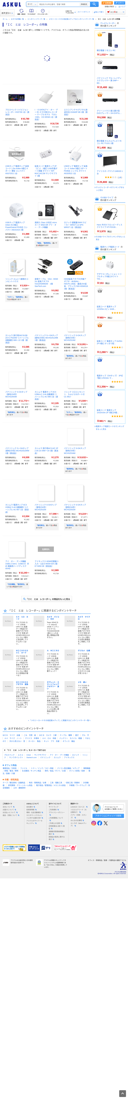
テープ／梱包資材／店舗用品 (14, 783)
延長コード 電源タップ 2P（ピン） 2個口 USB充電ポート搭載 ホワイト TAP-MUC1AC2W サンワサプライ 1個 (46, 171)
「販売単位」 (70, 356)
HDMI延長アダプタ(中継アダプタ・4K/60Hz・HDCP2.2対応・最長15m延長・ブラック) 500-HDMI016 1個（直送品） (76, 284)
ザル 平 (85, 735)
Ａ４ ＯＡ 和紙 (49, 738)
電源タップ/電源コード (110, 247)
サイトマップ (53, 807)
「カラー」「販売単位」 (15, 297)
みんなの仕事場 (77, 820)
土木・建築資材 (19, 788)
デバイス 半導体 (32, 738)
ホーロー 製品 (34, 741)
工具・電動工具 (56, 783)
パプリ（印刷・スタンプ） (79, 816)
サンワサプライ (40, 755)
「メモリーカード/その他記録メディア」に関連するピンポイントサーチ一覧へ (60, 720)
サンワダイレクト (16, 757)
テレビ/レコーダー (108, 23)
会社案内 (30, 807)
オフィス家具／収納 (77, 771)
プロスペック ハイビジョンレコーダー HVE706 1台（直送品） (17, 112)
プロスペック (9, 755)
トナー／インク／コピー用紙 (42, 768)
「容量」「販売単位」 (44, 243)
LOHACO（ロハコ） (79, 807)
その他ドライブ (107, 197)
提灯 (77, 735)
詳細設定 (84, 4)
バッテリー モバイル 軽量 (70, 738)
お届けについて (9, 810)
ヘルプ (123, 7)
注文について (8, 807)
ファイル (23, 768)
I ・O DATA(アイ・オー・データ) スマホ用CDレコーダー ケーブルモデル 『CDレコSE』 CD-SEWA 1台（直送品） (46, 114)
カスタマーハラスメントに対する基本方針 (34, 816)
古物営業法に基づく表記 (57, 827)
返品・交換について (11, 815)
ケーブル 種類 (66, 735)
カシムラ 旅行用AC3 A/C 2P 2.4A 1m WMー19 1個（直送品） (46, 450)
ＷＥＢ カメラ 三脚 (48, 735)
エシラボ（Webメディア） (79, 824)
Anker (28, 755)
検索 (94, 4)
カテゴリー (7, 13)
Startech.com (31, 757)
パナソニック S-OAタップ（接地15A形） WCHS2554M (16, 394)
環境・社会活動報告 (34, 812)
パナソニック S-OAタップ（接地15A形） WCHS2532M (46, 507)
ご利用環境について (56, 819)
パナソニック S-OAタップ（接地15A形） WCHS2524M (75, 337)
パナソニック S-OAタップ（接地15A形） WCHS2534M (75, 450)
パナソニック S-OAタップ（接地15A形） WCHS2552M (75, 507)
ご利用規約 (54, 810)
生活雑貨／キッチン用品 (31, 771)
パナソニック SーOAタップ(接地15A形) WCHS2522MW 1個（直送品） (17, 450)
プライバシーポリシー (57, 814)
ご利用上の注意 (55, 823)
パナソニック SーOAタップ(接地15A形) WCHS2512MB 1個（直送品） (46, 337)
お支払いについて (10, 812)
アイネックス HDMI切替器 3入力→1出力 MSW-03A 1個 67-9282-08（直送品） (46, 563)
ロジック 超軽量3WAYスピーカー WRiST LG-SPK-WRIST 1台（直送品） (75, 224)
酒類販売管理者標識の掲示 (57, 833)
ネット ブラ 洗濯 (51, 741)
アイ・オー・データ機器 (59, 755)
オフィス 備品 (69, 741)
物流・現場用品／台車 (37, 783)
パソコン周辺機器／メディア (68, 768)
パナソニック (45, 757)
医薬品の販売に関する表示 (57, 838)
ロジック (75, 755)
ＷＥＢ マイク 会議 (11, 735)
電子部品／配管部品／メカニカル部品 (51, 785)
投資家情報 (31, 810)
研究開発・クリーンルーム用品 (20, 785)
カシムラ (57, 757)
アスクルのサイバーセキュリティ (34, 822)
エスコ (20, 755)
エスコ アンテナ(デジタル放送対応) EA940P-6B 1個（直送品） (76, 112)
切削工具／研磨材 (73, 783)
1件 (119, 177)
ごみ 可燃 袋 (30, 735)
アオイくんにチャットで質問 (108, 816)
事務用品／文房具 (10, 768)
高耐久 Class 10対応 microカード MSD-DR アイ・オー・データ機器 (46, 224)
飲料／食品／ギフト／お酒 (55, 771)
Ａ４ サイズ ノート (13, 738)
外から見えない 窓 (17, 741)
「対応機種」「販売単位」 (16, 584)
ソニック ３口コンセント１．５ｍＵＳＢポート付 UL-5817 (74, 394)
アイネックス (69, 757)
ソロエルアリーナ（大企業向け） (79, 811)
